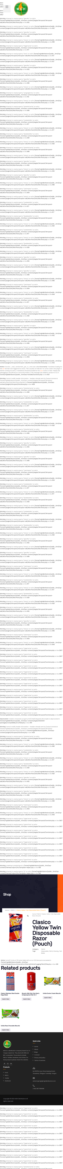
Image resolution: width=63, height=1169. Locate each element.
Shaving (55, 942)
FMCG (39, 914)
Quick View (5, 990)
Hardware (8, 1072)
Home (34, 914)
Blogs (36, 1043)
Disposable (44, 942)
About (36, 1041)
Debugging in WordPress (8, 373)
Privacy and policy (39, 1049)
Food (6, 1064)
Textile (7, 1069)
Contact (37, 1046)
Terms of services (39, 1052)
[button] (27, 915)
